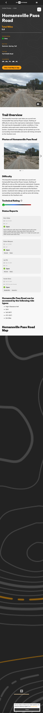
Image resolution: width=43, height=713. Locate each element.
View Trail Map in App (11, 67)
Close (27, 709)
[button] (7, 2)
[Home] (21, 2)
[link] (21, 200)
